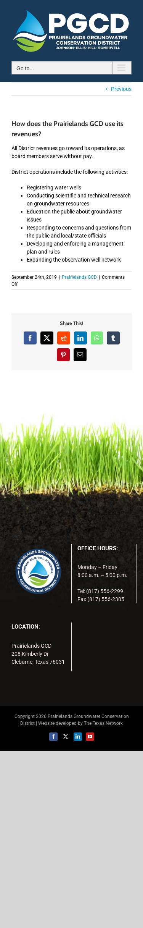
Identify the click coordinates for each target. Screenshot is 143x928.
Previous (121, 89)
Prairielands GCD (79, 277)
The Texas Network (103, 723)
